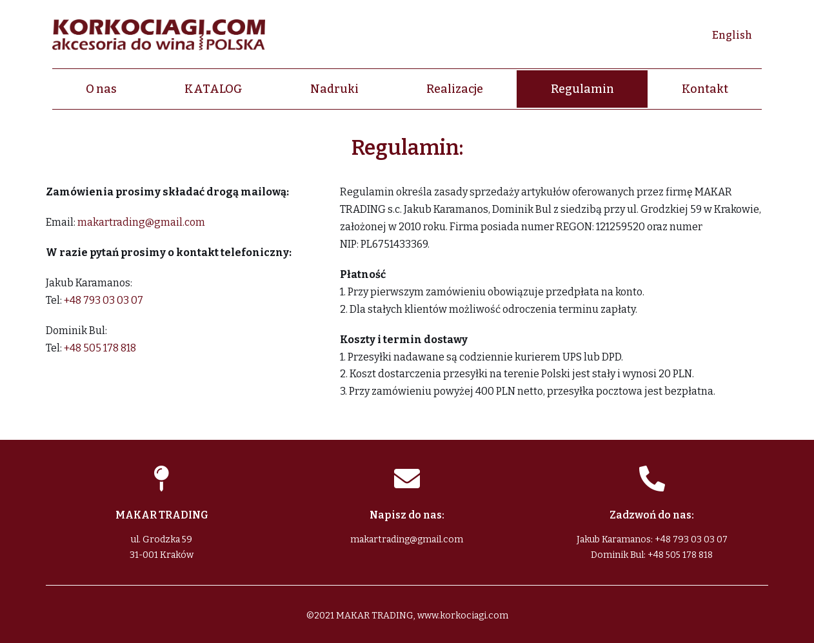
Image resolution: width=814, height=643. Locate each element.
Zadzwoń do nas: (652, 515)
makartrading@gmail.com (141, 222)
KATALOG (213, 89)
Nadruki (334, 89)
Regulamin (582, 89)
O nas (101, 89)
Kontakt (705, 89)
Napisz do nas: (407, 515)
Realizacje (454, 89)
